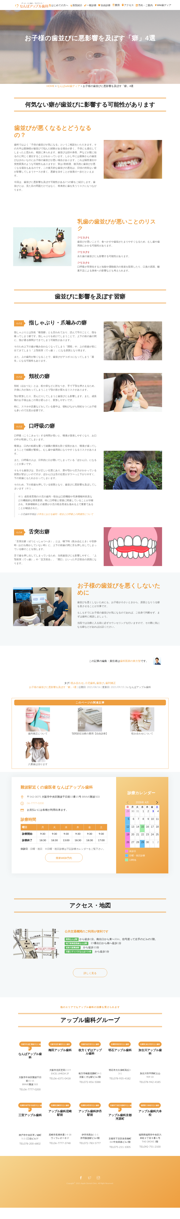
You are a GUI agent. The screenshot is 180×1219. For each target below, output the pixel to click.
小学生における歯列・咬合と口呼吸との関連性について (65, 514)
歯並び (100, 682)
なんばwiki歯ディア (68, 85)
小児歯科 (90, 682)
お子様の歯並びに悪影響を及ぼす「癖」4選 (53, 687)
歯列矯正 (110, 682)
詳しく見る (90, 973)
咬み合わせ (77, 682)
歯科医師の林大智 (130, 660)
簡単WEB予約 (64, 857)
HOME (51, 85)
